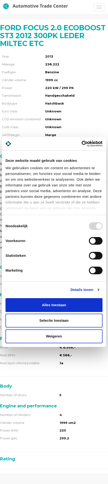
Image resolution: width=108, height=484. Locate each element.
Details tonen (81, 290)
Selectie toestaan (54, 320)
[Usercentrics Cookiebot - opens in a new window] (82, 144)
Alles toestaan (54, 305)
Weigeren (54, 336)
